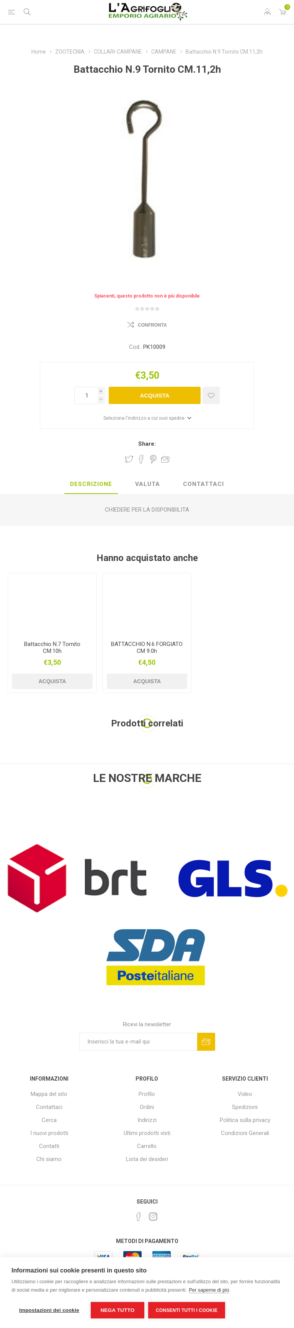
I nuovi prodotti (49, 1133)
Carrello (147, 1146)
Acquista (154, 395)
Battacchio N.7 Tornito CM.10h (52, 647)
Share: (147, 443)
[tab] (91, 484)
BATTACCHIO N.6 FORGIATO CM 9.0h (147, 647)
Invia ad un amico (165, 459)
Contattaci (49, 1107)
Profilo (147, 1094)
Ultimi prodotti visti (147, 1133)
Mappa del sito (49, 1094)
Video (245, 1094)
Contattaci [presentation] (203, 484)
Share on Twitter (129, 459)
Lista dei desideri (147, 1159)
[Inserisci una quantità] (86, 395)
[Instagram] (153, 1216)
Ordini (147, 1107)
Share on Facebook (141, 459)
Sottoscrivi (206, 1042)
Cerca (49, 1120)
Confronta (152, 325)
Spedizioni (245, 1107)
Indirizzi (147, 1120)
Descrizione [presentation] (91, 484)
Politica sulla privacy (245, 1120)
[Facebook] (138, 1216)
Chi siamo (49, 1159)
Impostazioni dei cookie (49, 1310)
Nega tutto (117, 1310)
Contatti (49, 1146)
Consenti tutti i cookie (186, 1310)
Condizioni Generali (245, 1133)
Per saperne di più (209, 1290)
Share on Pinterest (153, 459)
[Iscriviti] (138, 1042)
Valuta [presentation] (147, 484)
